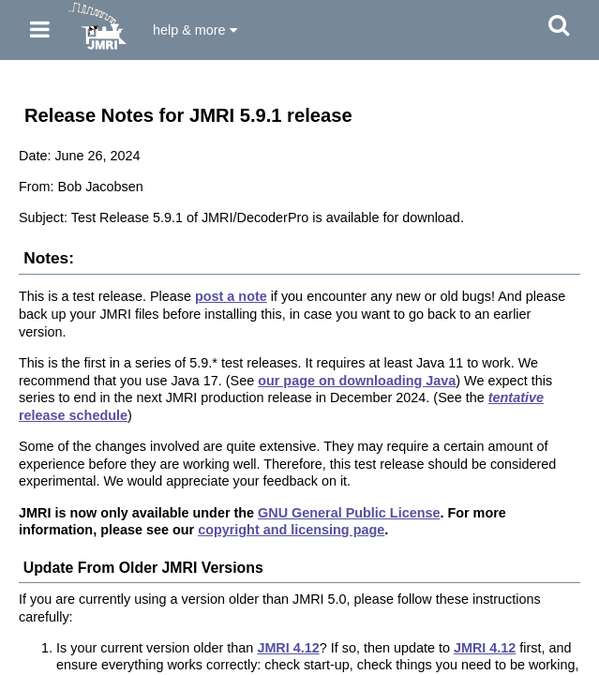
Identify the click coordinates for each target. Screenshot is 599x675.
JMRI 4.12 (288, 647)
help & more (195, 30)
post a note (231, 296)
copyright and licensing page (291, 529)
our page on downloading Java (357, 380)
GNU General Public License (349, 512)
